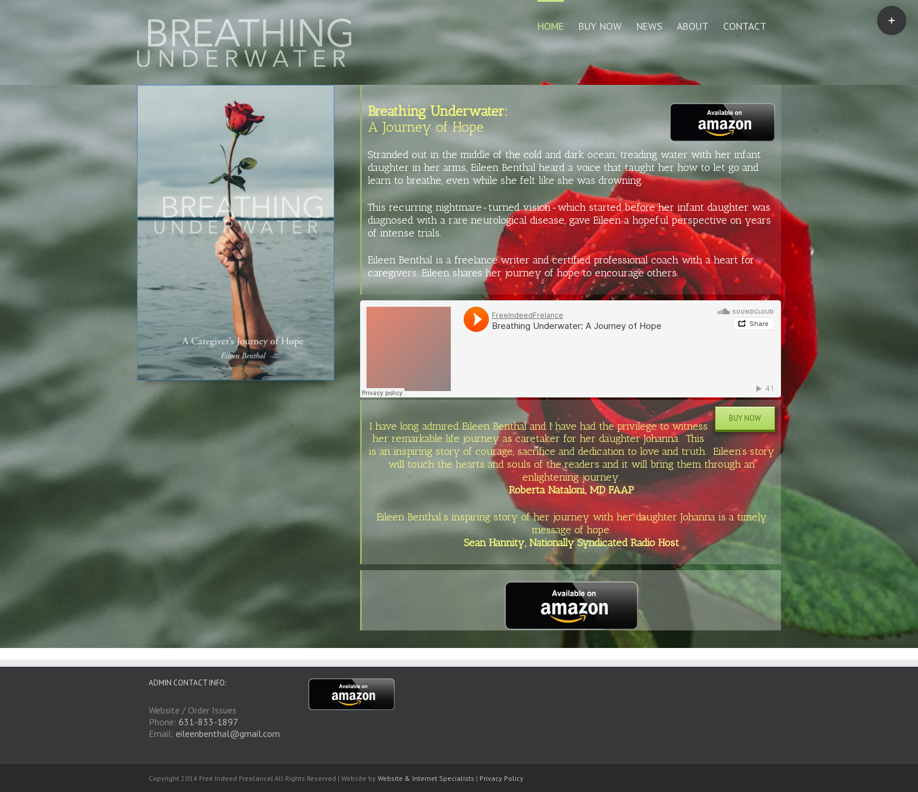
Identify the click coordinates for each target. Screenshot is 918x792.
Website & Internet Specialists (426, 778)
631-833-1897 (208, 722)
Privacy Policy (501, 778)
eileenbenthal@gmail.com (228, 733)
